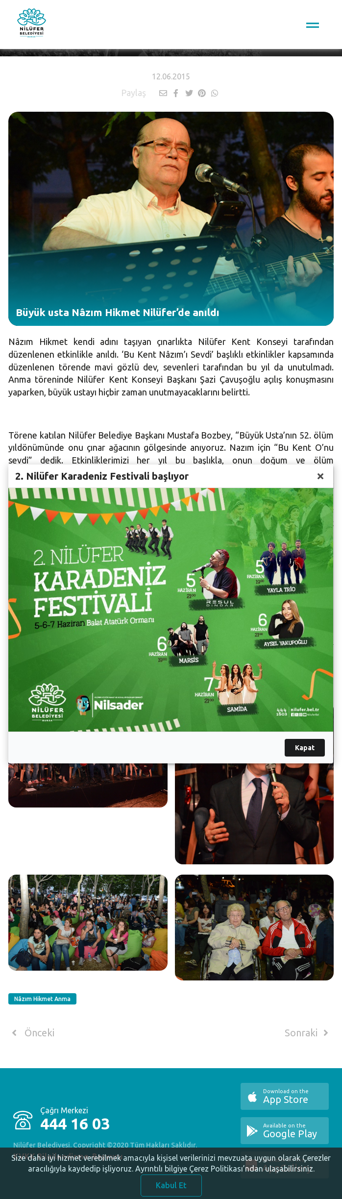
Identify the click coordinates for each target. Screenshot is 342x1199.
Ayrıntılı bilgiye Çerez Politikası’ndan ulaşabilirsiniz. (225, 1174)
